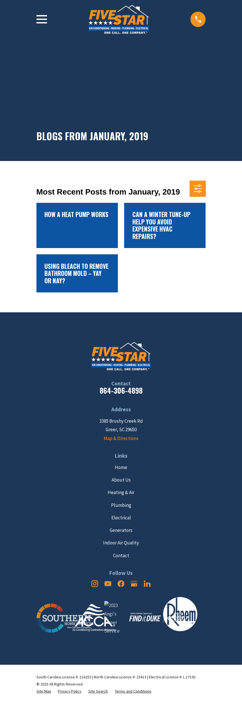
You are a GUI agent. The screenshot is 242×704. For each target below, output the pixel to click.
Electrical (121, 518)
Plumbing (121, 505)
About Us (121, 480)
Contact (121, 555)
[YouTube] (107, 583)
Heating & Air (121, 492)
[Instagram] (94, 583)
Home (121, 467)
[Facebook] (121, 583)
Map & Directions (121, 438)
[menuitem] (43, 691)
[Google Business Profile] (134, 583)
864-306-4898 (121, 390)
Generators (121, 530)
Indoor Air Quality (121, 543)
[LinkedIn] (147, 583)
